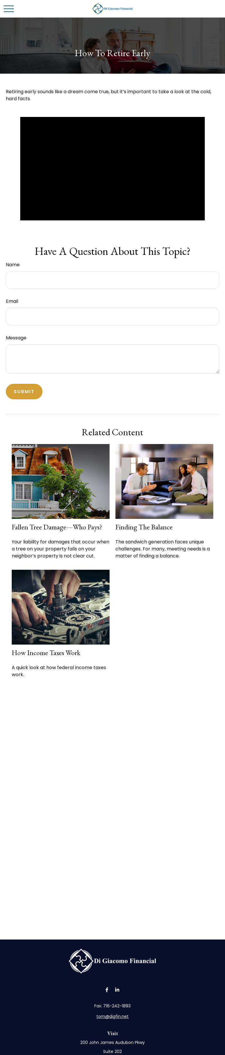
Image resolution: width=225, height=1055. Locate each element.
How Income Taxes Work (46, 652)
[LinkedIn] (117, 990)
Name (13, 264)
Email (12, 301)
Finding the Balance (144, 526)
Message (16, 337)
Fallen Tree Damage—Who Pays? (57, 526)
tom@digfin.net (112, 1016)
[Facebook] (107, 990)
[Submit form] (24, 391)
